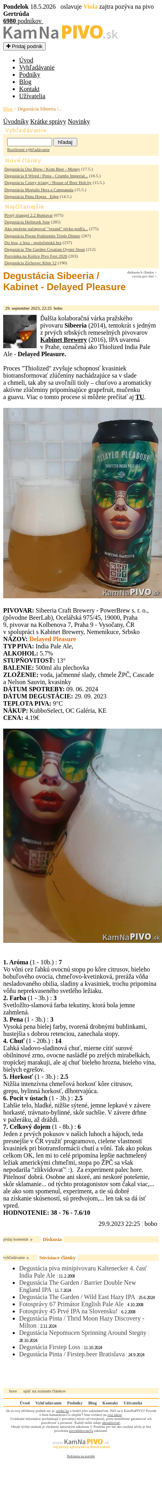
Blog (25, 81)
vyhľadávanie (14, 1257)
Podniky (29, 74)
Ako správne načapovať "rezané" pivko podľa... (46, 228)
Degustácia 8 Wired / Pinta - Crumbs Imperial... (46, 175)
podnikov (23, 20)
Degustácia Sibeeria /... (40, 109)
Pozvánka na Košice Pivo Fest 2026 (35, 256)
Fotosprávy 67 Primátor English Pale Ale (71, 1304)
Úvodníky (16, 121)
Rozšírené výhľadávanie (28, 149)
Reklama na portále (81, 1456)
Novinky (79, 121)
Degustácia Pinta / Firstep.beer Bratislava (72, 1354)
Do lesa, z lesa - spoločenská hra (32, 242)
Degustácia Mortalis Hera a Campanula (39, 189)
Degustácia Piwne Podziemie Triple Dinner (42, 235)
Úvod (26, 60)
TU (139, 397)
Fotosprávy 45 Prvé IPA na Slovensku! (68, 1311)
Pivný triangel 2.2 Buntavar (28, 215)
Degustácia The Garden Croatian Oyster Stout (44, 249)
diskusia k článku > (142, 272)
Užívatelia (32, 96)
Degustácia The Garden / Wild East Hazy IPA (77, 1296)
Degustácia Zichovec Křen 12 (30, 262)
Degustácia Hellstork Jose (27, 221)
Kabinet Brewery (63, 339)
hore (13, 1390)
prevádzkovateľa (81, 1431)
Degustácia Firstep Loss (49, 1347)
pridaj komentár (16, 1239)
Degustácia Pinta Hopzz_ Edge (31, 196)
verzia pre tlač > (144, 276)
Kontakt (29, 88)
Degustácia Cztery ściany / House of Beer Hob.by (48, 182)
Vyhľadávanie (37, 67)
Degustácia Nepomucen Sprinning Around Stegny (82, 1332)
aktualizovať (111, 1423)
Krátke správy (48, 121)
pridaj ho (62, 1411)
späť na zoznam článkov (44, 1390)
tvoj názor (114, 1415)
